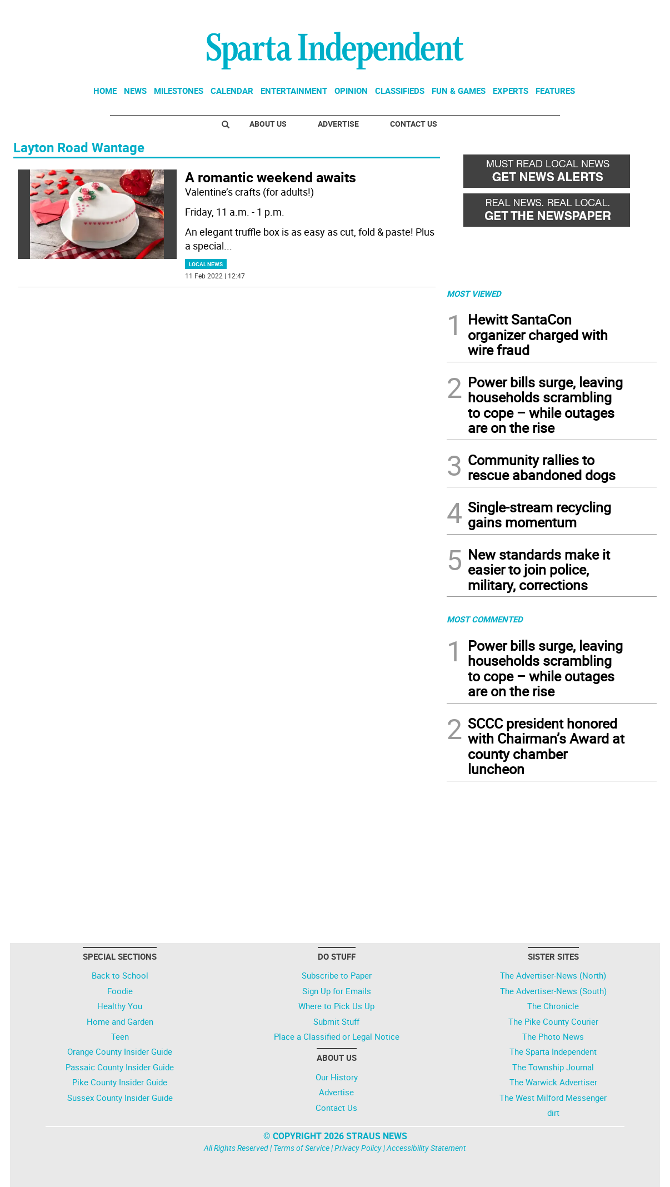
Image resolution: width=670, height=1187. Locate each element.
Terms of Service (301, 1148)
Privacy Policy (358, 1148)
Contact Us (413, 123)
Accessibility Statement (426, 1148)
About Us (268, 123)
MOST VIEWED (474, 293)
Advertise (338, 123)
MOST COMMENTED (485, 619)
